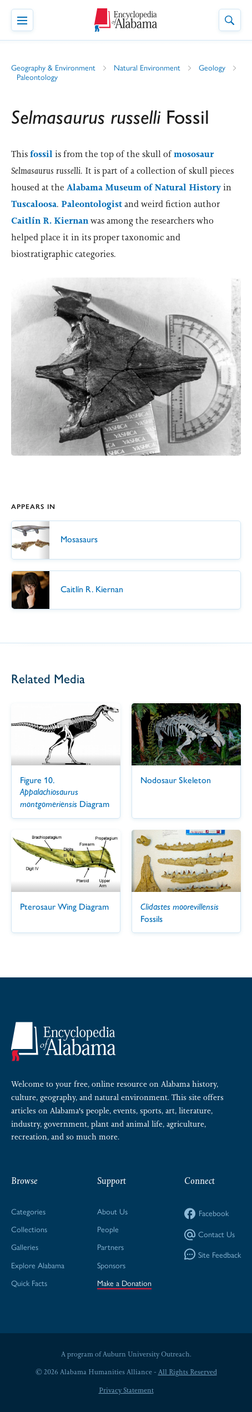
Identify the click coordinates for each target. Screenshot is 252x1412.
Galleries (24, 1246)
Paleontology (37, 76)
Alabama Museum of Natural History (144, 187)
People (108, 1228)
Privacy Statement (126, 1390)
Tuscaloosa (34, 204)
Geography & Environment (53, 67)
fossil (41, 154)
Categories (28, 1211)
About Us (112, 1211)
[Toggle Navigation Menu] (22, 20)
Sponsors (111, 1264)
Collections (29, 1228)
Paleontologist (91, 204)
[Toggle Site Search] (230, 20)
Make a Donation (124, 1282)
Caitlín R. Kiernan (49, 220)
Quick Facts (29, 1282)
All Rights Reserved (187, 1372)
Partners (110, 1246)
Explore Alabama (37, 1264)
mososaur (194, 154)
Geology (212, 67)
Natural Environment (147, 67)
